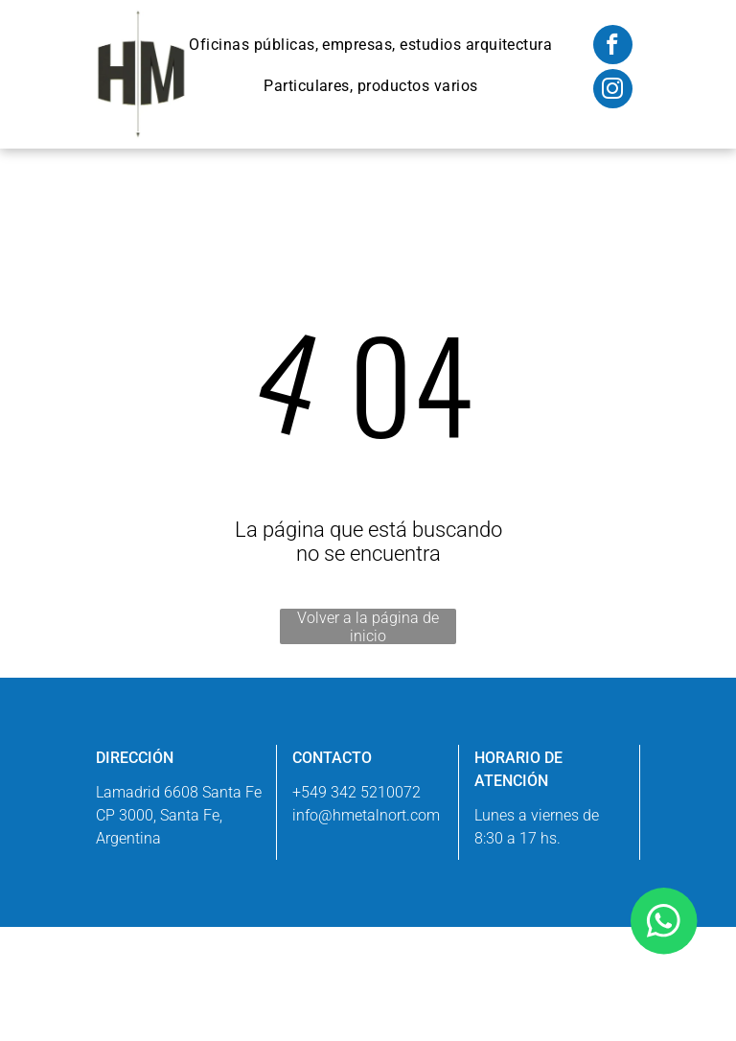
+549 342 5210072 (356, 792)
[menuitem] (370, 44)
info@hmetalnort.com (366, 815)
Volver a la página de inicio (368, 626)
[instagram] (612, 91)
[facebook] (612, 47)
